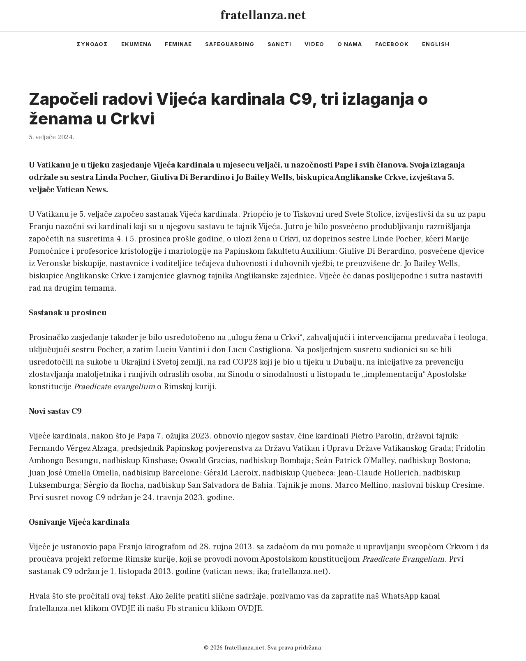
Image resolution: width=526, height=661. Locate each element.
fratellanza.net (263, 15)
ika (262, 571)
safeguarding (229, 44)
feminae (178, 44)
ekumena (136, 44)
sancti (279, 44)
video (314, 44)
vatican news (229, 571)
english (436, 44)
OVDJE (123, 608)
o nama (349, 44)
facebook (392, 44)
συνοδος (92, 44)
